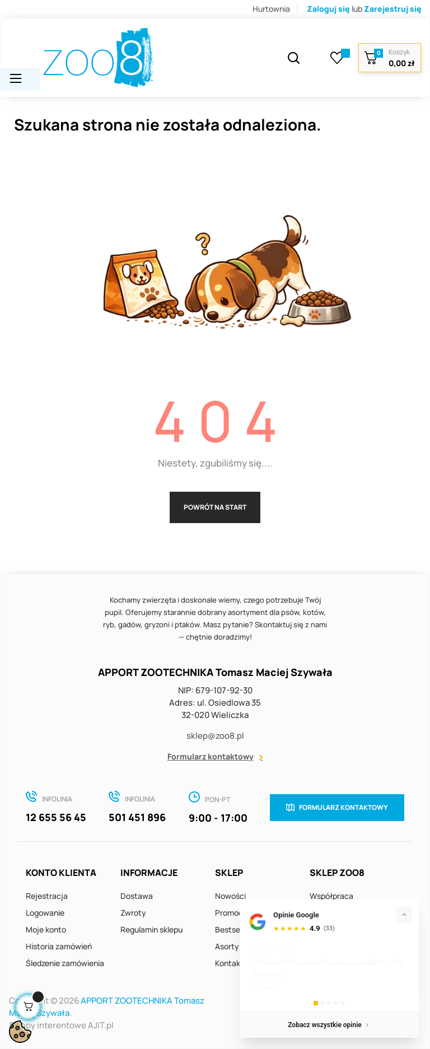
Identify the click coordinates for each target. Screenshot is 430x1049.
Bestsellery (235, 929)
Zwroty (133, 912)
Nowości (230, 896)
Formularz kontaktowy (210, 756)
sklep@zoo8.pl (215, 736)
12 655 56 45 (56, 817)
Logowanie (45, 912)
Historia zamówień (59, 946)
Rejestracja (47, 896)
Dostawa (136, 896)
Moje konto (46, 929)
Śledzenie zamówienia (65, 963)
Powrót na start (215, 507)
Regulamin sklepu (151, 929)
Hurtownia (271, 8)
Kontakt (229, 963)
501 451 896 (137, 817)
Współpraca (331, 896)
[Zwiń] (404, 914)
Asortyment (236, 946)
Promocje (232, 912)
